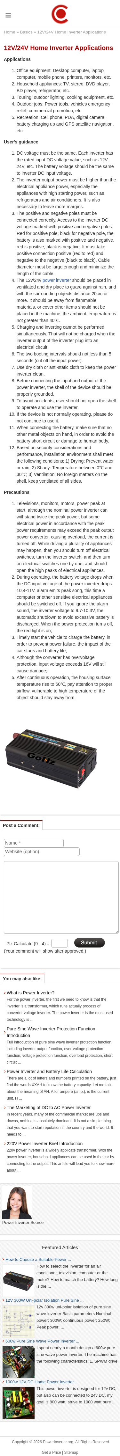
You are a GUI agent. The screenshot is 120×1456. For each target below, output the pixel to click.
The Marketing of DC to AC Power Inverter (49, 1107)
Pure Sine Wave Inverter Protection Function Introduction (51, 1032)
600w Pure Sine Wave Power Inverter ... (42, 1341)
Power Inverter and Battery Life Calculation (49, 1071)
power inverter (57, 280)
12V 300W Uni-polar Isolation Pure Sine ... (44, 1300)
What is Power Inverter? (30, 992)
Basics (26, 32)
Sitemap (71, 1452)
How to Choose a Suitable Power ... (38, 1259)
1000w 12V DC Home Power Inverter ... (41, 1381)
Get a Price (51, 1452)
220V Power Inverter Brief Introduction (45, 1143)
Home (9, 32)
